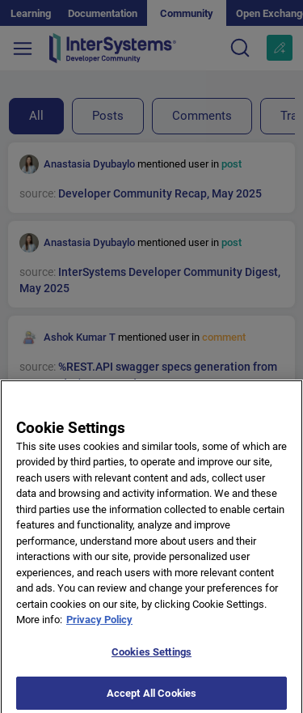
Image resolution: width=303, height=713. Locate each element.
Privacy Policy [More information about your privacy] (99, 625)
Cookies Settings (151, 657)
